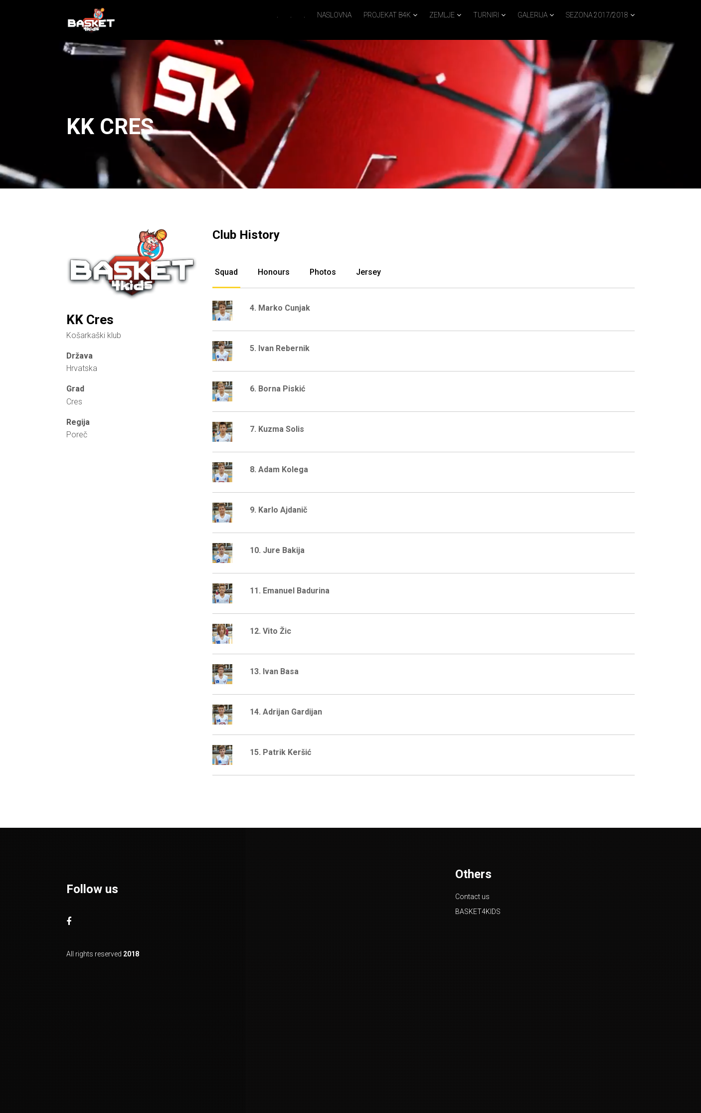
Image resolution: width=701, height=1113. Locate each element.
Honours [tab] (274, 272)
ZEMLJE (442, 15)
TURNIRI (486, 15)
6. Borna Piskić (277, 388)
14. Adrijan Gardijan (286, 712)
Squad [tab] (226, 272)
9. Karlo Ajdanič (278, 510)
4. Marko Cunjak (280, 308)
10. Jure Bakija (277, 550)
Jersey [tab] (368, 272)
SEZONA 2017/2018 (597, 15)
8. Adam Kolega (279, 469)
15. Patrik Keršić (280, 752)
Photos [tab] (323, 272)
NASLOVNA (334, 15)
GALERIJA (532, 15)
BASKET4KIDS (478, 912)
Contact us (472, 897)
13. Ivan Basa (274, 671)
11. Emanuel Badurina (290, 590)
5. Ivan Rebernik (280, 348)
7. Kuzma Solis (277, 429)
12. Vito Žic (270, 631)
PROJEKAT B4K (387, 15)
